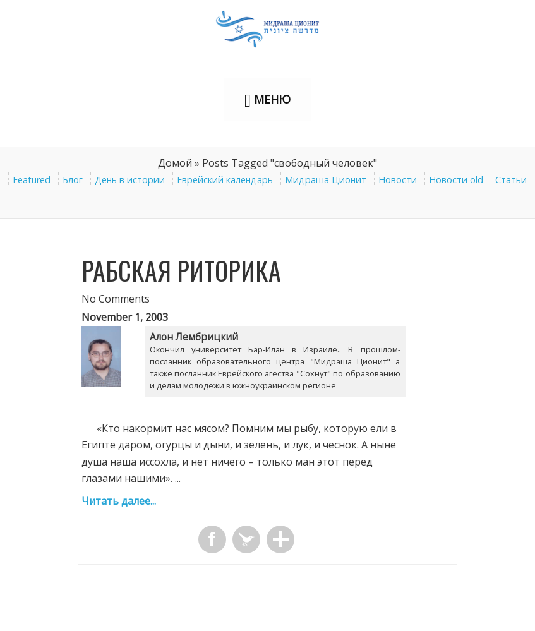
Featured (32, 180)
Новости (397, 180)
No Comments (115, 299)
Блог (73, 180)
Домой (175, 163)
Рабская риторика (181, 270)
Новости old (456, 180)
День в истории (130, 180)
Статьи (511, 180)
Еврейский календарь (225, 180)
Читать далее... (118, 501)
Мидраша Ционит (325, 180)
